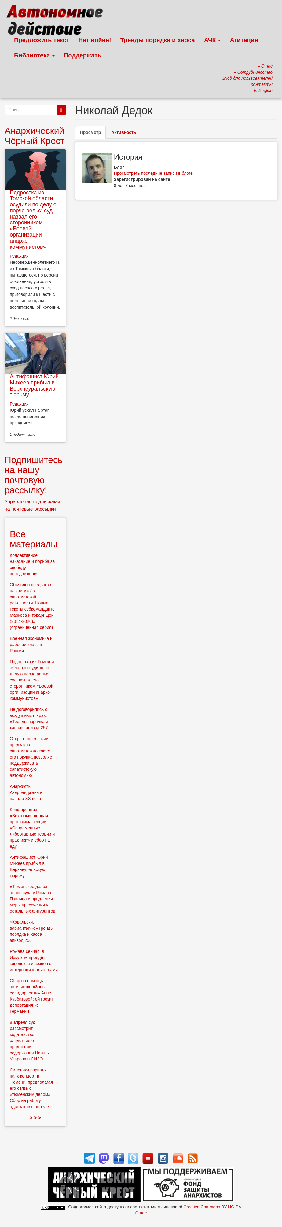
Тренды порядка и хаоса (157, 40)
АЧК (212, 40)
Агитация (244, 40)
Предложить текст (41, 40)
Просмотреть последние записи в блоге (153, 173)
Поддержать (82, 55)
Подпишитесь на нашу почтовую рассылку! (34, 475)
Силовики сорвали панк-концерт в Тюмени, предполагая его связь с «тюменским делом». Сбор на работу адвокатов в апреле (31, 1088)
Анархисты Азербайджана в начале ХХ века (26, 792)
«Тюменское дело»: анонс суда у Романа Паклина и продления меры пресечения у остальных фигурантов (32, 898)
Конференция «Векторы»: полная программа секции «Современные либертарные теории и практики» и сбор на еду (32, 828)
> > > (35, 1117)
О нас (141, 1212)
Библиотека (34, 55)
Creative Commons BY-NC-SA (212, 1206)
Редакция (19, 256)
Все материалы (33, 539)
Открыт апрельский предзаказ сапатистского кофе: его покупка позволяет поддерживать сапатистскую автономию (32, 757)
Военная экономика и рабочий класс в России (31, 644)
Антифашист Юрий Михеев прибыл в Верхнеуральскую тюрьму (34, 385)
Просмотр (93, 134)
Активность (123, 132)
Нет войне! (95, 40)
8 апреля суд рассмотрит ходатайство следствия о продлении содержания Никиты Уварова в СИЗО (30, 1040)
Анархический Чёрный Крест (34, 136)
